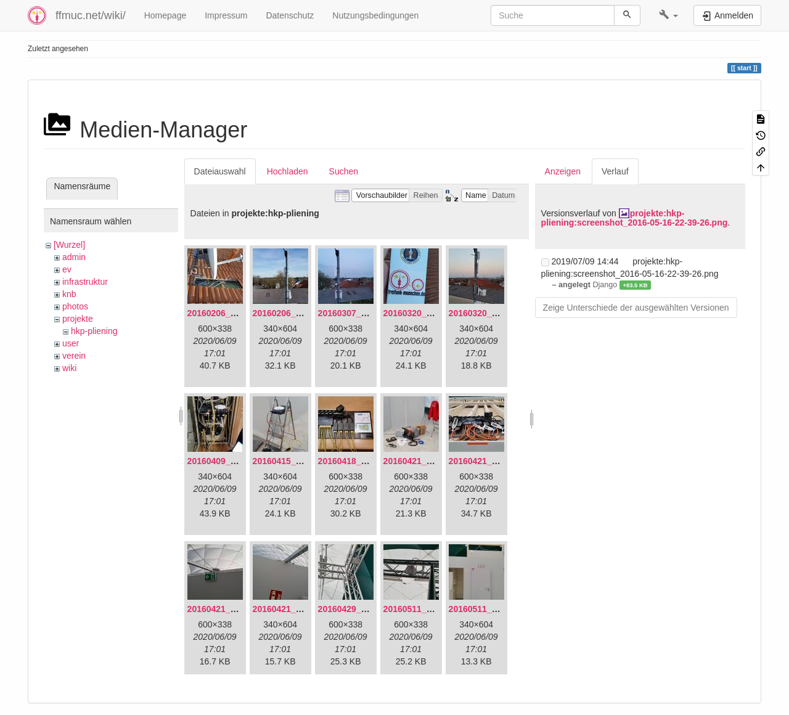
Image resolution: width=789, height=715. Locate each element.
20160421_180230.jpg (296, 609)
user (70, 343)
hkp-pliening (94, 331)
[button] (668, 15)
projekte (77, 319)
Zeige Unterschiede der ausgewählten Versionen (636, 308)
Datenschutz (290, 15)
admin (74, 257)
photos (75, 306)
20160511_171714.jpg (492, 609)
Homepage (165, 15)
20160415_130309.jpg (296, 461)
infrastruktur (85, 282)
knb (69, 294)
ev (67, 269)
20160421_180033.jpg (492, 461)
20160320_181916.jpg (427, 313)
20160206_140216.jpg (296, 313)
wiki (69, 368)
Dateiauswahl (220, 171)
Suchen (343, 171)
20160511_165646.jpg (427, 609)
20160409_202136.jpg (231, 461)
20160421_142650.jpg (427, 461)
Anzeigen (563, 171)
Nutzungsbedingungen (375, 15)
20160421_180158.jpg (231, 609)
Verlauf (615, 171)
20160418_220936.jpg (362, 461)
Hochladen (287, 171)
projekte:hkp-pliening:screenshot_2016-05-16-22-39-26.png (634, 217)
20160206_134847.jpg (231, 313)
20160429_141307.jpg (362, 609)
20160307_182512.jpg (362, 313)
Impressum (226, 15)
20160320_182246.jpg (492, 313)
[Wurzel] (69, 245)
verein (74, 356)
